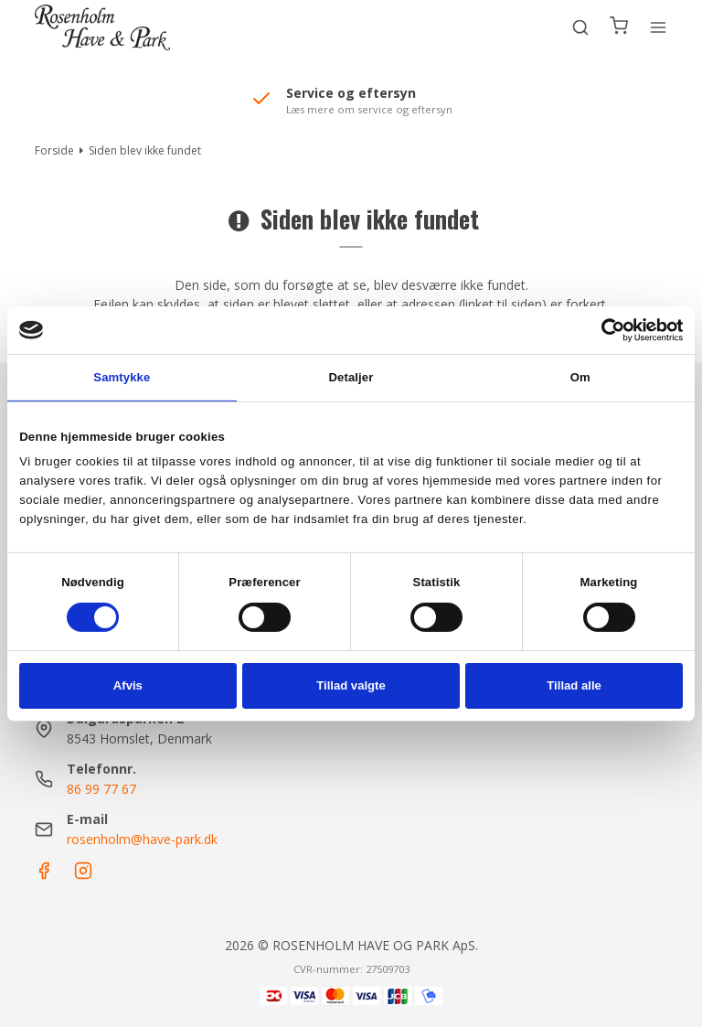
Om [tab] (580, 377)
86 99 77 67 (101, 788)
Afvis (128, 685)
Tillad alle (574, 685)
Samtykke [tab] (121, 377)
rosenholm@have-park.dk (142, 839)
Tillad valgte (351, 685)
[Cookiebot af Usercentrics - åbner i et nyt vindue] (603, 330)
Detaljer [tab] (351, 377)
